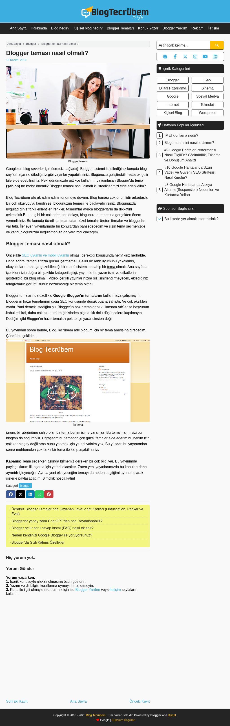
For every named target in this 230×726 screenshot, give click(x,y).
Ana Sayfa (18, 28)
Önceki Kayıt (139, 701)
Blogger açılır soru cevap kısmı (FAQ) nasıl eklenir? (52, 528)
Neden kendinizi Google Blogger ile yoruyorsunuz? (51, 535)
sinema (207, 88)
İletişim (213, 28)
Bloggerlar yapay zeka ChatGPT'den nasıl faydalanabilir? (56, 521)
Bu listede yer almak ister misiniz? (191, 219)
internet (173, 105)
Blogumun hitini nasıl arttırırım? (189, 143)
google (173, 96)
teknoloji (208, 105)
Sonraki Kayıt (16, 701)
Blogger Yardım (175, 28)
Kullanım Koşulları (123, 720)
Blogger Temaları (120, 28)
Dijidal (172, 715)
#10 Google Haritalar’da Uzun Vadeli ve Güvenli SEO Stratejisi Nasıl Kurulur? (189, 172)
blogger (25, 485)
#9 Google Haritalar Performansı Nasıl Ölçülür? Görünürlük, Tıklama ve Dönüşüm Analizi (192, 155)
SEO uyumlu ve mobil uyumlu (45, 255)
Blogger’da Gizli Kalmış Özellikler (37, 542)
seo (207, 80)
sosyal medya (207, 96)
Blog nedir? (60, 28)
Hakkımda (39, 28)
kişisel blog (173, 113)
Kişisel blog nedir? (88, 28)
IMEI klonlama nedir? (181, 135)
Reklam (197, 28)
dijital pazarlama (172, 88)
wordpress (207, 113)
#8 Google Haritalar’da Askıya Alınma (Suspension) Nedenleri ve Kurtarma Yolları (191, 190)
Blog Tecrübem (95, 715)
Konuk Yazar (148, 28)
